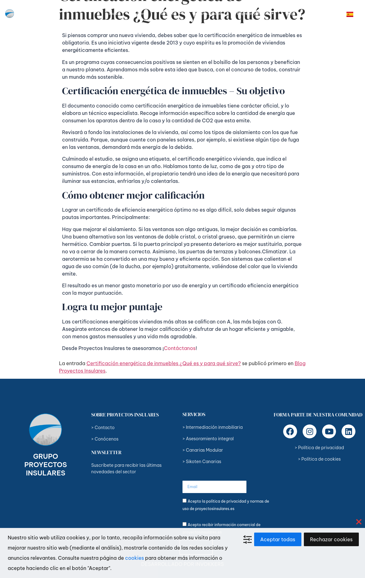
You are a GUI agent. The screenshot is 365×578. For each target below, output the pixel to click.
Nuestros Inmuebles (209, 13)
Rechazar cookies (331, 539)
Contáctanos (180, 348)
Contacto (313, 13)
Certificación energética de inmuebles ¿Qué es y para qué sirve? (163, 363)
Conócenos (139, 13)
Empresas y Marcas (255, 14)
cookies (134, 558)
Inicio (113, 13)
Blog (289, 13)
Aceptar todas (277, 539)
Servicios (171, 14)
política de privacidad (226, 501)
